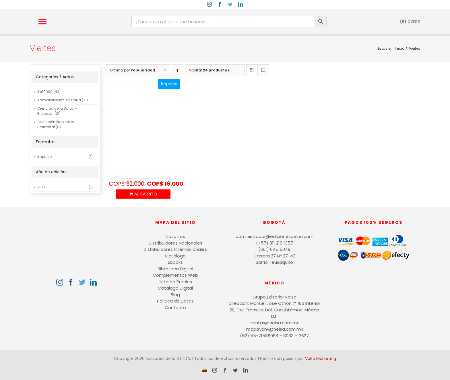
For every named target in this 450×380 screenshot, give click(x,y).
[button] (42, 21)
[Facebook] (70, 282)
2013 (41, 187)
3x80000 (45, 91)
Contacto (175, 308)
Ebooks (175, 262)
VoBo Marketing (320, 358)
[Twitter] (82, 282)
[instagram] (209, 4)
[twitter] (230, 4)
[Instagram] (59, 282)
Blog (175, 295)
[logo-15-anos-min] (93, 14)
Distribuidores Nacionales (175, 243)
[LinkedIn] (93, 282)
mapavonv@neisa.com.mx (274, 329)
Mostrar (209, 70)
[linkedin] (240, 4)
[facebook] (220, 4)
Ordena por (132, 70)
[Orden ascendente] (177, 70)
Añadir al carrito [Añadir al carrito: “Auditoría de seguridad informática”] (143, 194)
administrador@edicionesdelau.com (274, 236)
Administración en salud (59, 100)
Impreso (44, 156)
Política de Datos (175, 301)
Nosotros (175, 236)
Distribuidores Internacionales (175, 249)
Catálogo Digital (175, 288)
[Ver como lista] (263, 70)
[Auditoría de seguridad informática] (143, 130)
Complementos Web (175, 275)
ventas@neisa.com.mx (274, 323)
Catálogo (175, 256)
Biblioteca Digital (175, 269)
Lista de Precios (175, 282)
